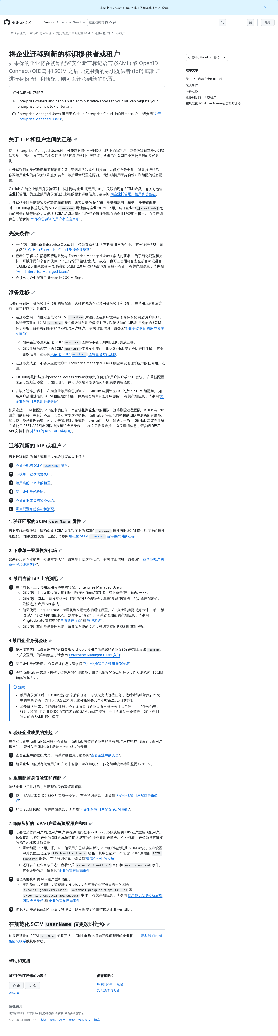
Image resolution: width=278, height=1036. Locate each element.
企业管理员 (18, 33)
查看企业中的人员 (105, 755)
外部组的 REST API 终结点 (50, 430)
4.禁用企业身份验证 (30, 640)
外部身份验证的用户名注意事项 (55, 218)
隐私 (53, 1020)
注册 (268, 22)
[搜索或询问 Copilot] (156, 22)
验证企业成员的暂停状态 (35, 500)
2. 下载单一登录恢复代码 (35, 550)
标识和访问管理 (40, 33)
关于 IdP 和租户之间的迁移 (43, 139)
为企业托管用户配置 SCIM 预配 (104, 809)
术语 (43, 1020)
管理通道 (94, 620)
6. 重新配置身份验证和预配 (37, 778)
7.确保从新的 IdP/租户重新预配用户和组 (51, 823)
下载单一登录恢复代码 (33, 474)
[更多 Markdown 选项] (224, 57)
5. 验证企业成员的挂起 (33, 732)
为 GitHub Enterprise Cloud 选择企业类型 (57, 249)
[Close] (265, 7)
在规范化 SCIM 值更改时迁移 (59, 923)
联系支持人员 (108, 990)
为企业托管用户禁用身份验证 (133, 194)
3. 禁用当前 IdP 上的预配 (36, 578)
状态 (62, 1020)
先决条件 (22, 233)
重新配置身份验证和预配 (35, 509)
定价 (72, 1020)
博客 (97, 1020)
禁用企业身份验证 (29, 491)
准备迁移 (22, 292)
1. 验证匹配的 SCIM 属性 (47, 521)
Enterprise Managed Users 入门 (94, 655)
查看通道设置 (70, 620)
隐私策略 (14, 993)
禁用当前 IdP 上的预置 (33, 482)
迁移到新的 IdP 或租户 (110, 33)
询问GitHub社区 (110, 984)
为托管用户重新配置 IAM (73, 33)
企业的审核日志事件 (74, 870)
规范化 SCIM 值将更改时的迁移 (83, 354)
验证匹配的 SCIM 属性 (42, 465)
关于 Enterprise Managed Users (42, 271)
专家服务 (84, 1020)
